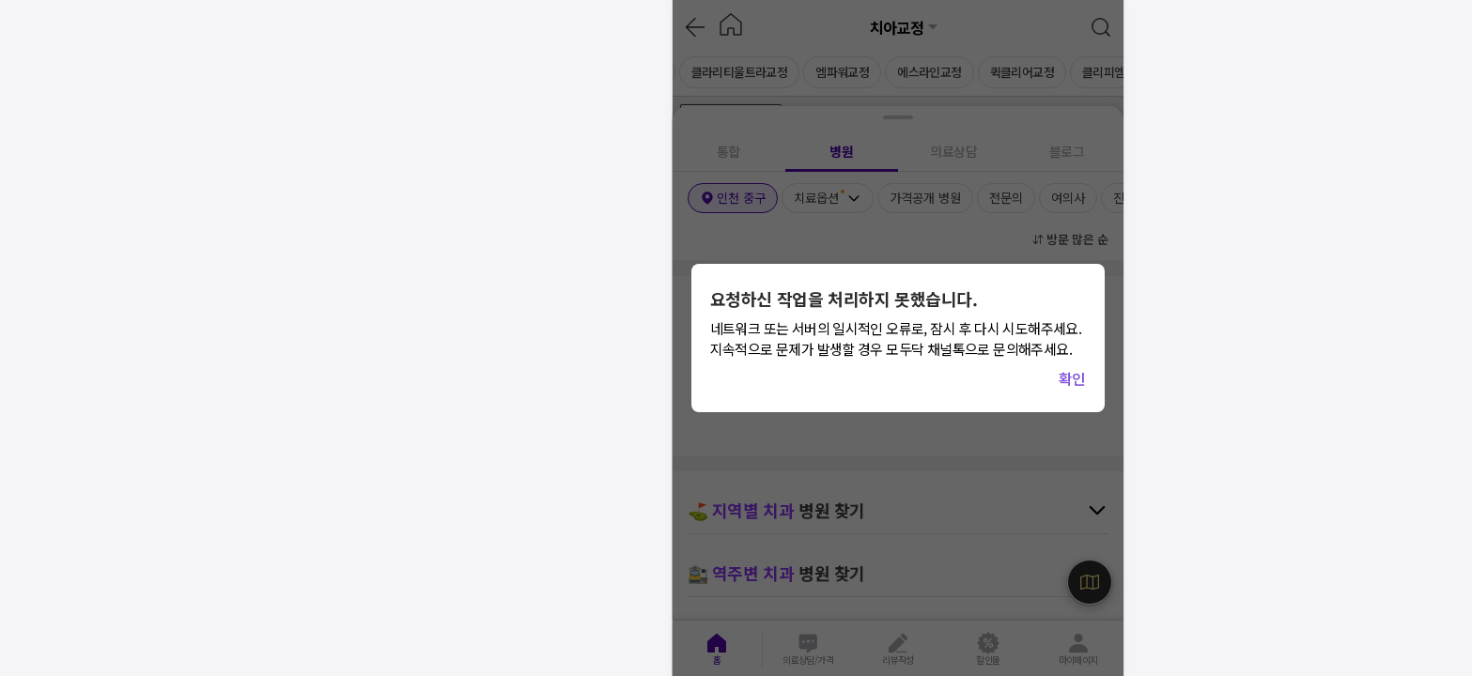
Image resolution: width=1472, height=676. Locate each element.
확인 (1072, 378)
